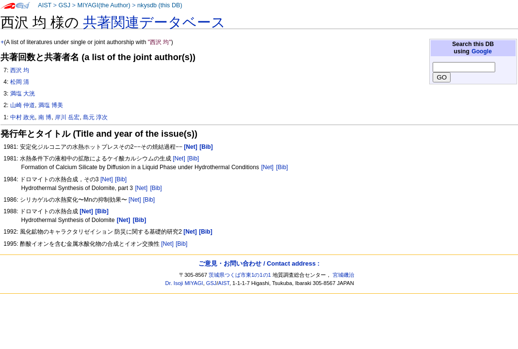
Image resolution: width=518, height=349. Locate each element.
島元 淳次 (95, 117)
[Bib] (193, 158)
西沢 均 (19, 70)
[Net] (179, 158)
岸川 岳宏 (67, 117)
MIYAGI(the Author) (103, 5)
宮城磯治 (343, 275)
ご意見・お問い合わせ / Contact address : (258, 263)
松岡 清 (19, 82)
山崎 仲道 (22, 105)
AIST (44, 5)
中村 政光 (22, 117)
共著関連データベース (154, 22)
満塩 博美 (50, 105)
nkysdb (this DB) (159, 5)
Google (481, 51)
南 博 (44, 117)
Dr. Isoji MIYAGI (184, 283)
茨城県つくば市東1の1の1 (240, 275)
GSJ (64, 5)
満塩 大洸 (22, 93)
